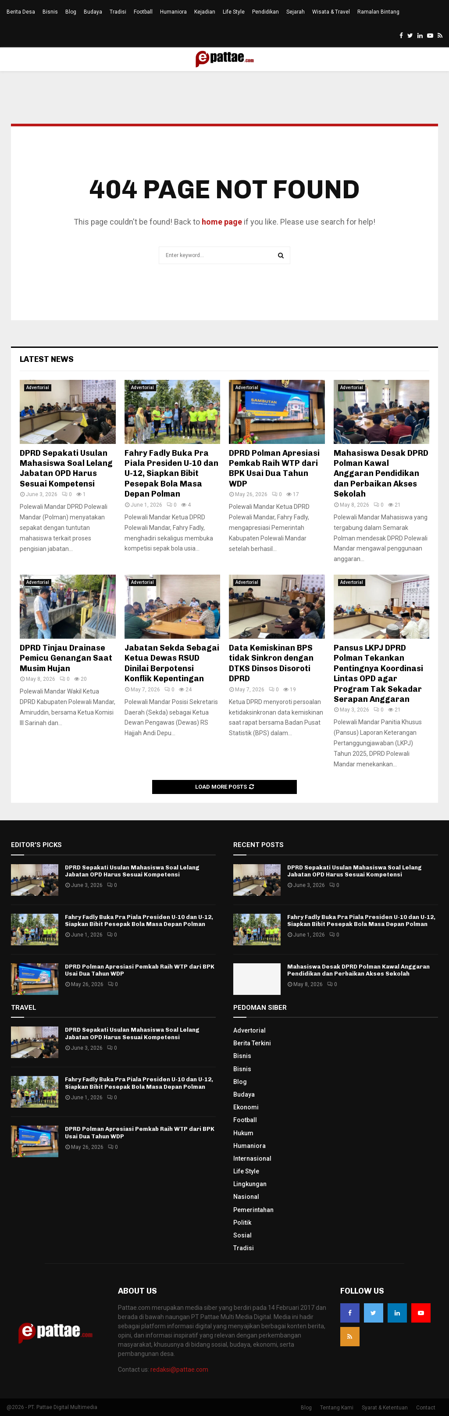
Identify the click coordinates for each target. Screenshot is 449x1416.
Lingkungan (250, 1183)
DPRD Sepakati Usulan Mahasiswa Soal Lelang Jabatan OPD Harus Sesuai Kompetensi (66, 468)
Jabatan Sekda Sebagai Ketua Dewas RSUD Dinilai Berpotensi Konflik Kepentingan (172, 663)
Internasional (252, 1158)
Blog (70, 12)
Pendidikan (265, 12)
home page (222, 221)
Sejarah (295, 12)
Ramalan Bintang (378, 12)
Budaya (93, 12)
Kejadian (204, 12)
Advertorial (37, 387)
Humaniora (173, 12)
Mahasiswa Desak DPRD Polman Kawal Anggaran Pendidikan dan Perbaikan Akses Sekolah (381, 473)
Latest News (47, 359)
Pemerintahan (253, 1209)
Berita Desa (21, 12)
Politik (242, 1222)
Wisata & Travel (331, 12)
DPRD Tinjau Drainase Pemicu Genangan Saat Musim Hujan (66, 658)
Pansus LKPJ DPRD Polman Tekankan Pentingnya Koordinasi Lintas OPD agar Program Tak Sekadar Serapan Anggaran (378, 673)
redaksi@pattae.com (179, 1369)
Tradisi (118, 12)
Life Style (234, 12)
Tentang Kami (336, 1408)
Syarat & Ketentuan (385, 1408)
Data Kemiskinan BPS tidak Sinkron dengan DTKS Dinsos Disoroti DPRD (271, 663)
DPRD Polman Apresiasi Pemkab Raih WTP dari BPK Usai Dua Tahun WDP (274, 468)
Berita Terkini (252, 1043)
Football (143, 12)
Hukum (243, 1133)
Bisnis (50, 12)
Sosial (242, 1235)
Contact (425, 1408)
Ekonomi (246, 1107)
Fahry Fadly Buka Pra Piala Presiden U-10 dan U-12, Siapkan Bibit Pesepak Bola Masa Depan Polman (171, 473)
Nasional (246, 1196)
